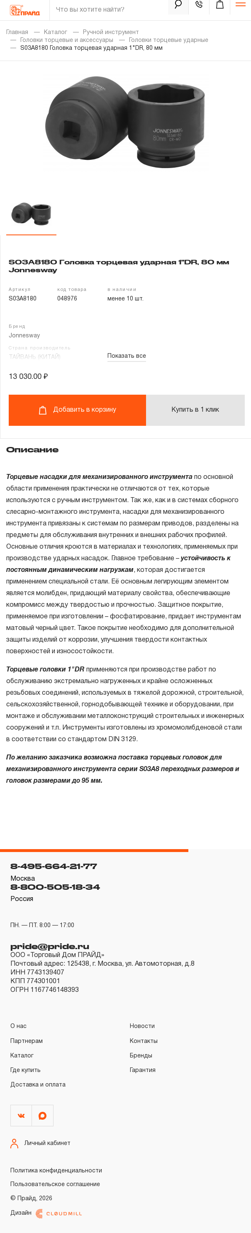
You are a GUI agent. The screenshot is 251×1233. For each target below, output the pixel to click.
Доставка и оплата (38, 1085)
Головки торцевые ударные (168, 40)
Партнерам (26, 1041)
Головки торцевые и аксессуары (66, 40)
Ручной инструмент (111, 32)
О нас (18, 1026)
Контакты (144, 1041)
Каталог (55, 32)
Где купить (25, 1070)
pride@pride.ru (49, 946)
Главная (17, 32)
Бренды (141, 1056)
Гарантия (143, 1070)
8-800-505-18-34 (55, 886)
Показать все (126, 356)
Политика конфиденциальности (56, 1171)
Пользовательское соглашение (55, 1184)
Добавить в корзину (77, 410)
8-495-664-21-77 (53, 866)
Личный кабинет (40, 1143)
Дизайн (46, 1213)
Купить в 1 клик (195, 410)
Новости (142, 1026)
